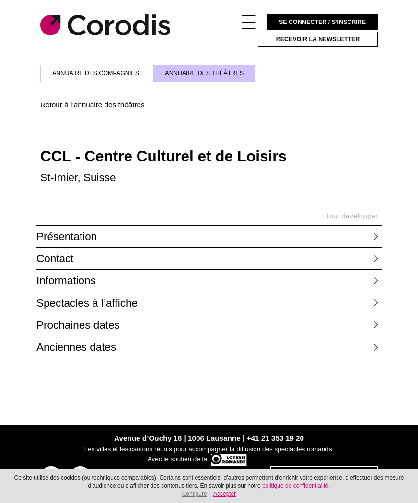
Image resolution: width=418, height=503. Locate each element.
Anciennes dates (76, 347)
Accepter (224, 494)
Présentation (66, 236)
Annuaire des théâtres (204, 73)
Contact (55, 258)
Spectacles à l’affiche (87, 303)
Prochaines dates (78, 325)
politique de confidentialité (295, 485)
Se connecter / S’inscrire (322, 22)
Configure (194, 494)
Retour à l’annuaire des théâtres (92, 105)
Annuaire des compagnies (95, 73)
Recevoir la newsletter (318, 39)
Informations (66, 280)
